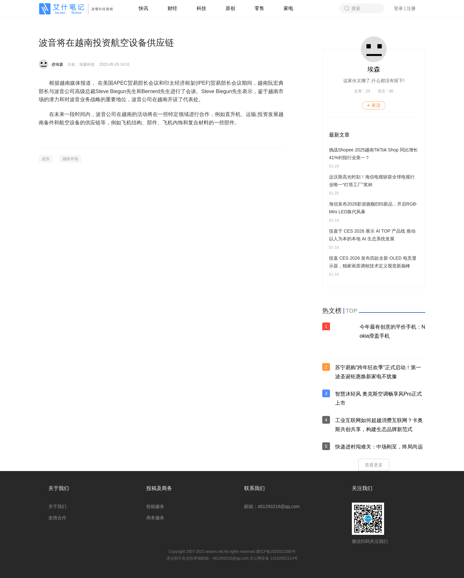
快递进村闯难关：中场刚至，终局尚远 (379, 446)
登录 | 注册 (405, 8)
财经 (172, 8)
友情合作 (57, 517)
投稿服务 (155, 506)
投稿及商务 (159, 488)
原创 (230, 8)
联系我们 (254, 488)
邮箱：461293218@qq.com (272, 506)
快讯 (143, 8)
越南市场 (70, 159)
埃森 (373, 69)
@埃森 (57, 64)
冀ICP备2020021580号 (276, 551)
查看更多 (374, 464)
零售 (259, 8)
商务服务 (155, 517)
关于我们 (58, 488)
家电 (288, 8)
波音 (46, 159)
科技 (201, 8)
